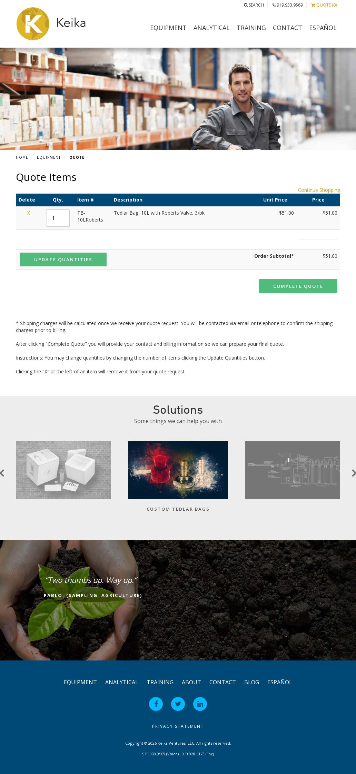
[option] (178, 479)
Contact (287, 27)
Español (323, 27)
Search (254, 5)
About (191, 682)
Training (251, 27)
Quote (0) (324, 5)
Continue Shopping (319, 190)
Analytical (212, 27)
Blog (251, 682)
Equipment (168, 27)
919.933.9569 (288, 5)
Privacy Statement (178, 726)
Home (22, 157)
